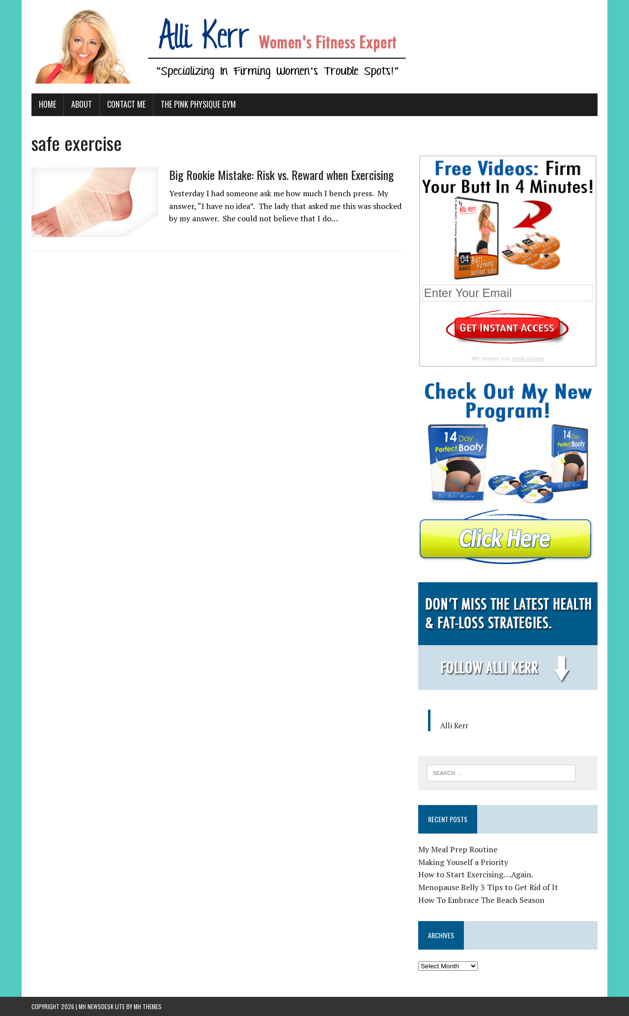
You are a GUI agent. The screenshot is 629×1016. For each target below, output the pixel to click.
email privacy (528, 358)
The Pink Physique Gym (198, 104)
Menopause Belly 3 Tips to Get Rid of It (488, 887)
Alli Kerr (454, 725)
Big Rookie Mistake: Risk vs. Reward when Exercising (281, 174)
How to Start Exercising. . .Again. (475, 874)
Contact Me (126, 104)
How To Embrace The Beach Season (481, 900)
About (81, 104)
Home (47, 104)
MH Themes (148, 1006)
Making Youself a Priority (463, 862)
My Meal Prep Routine (457, 849)
